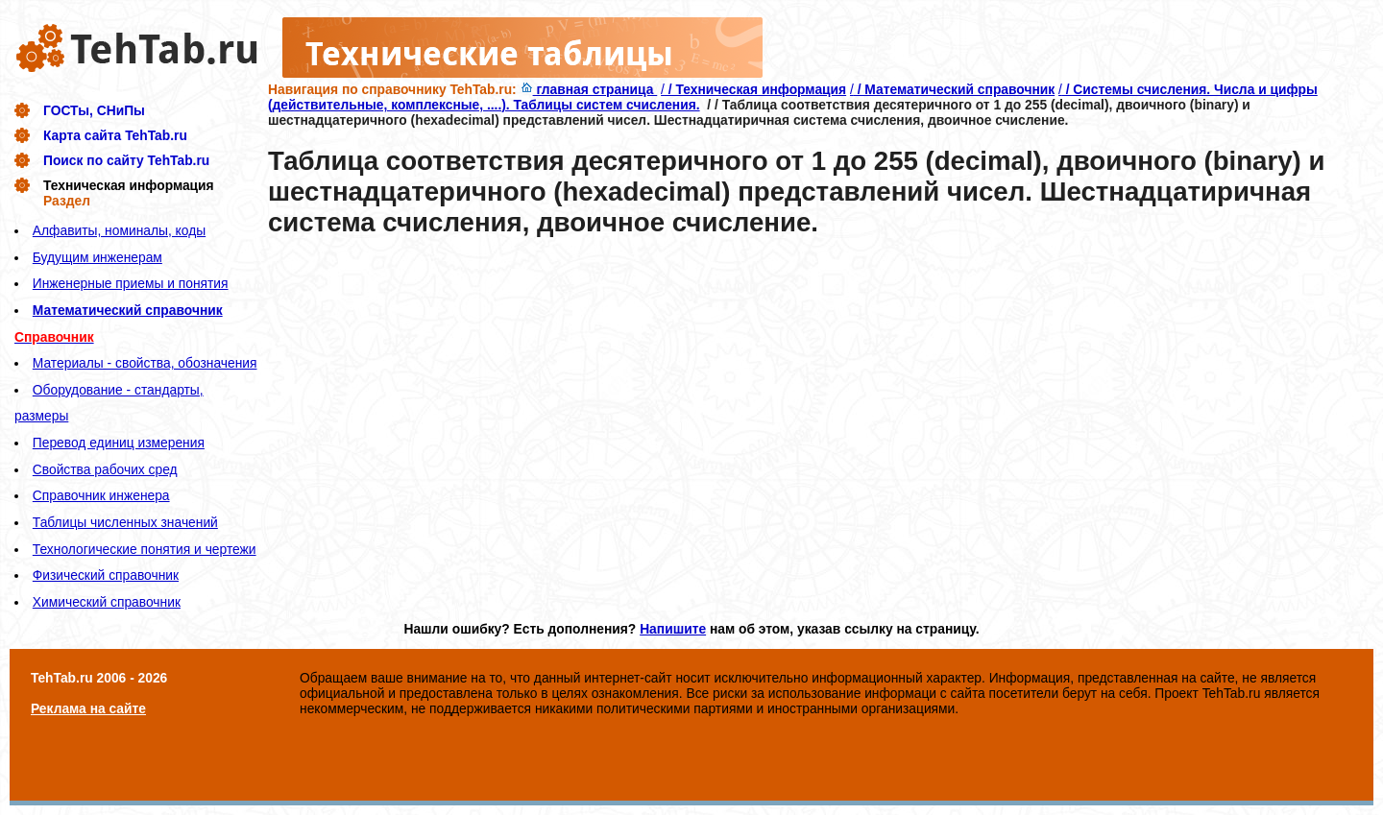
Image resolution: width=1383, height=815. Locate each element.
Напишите (673, 628)
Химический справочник (107, 602)
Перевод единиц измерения (119, 442)
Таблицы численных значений (125, 522)
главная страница (589, 89)
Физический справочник (106, 575)
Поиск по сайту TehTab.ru (126, 160)
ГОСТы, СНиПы (94, 110)
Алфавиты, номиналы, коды (119, 230)
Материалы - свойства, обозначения (145, 363)
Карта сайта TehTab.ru (115, 135)
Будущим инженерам (97, 257)
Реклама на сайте (88, 708)
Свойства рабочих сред (105, 469)
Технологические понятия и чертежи (144, 549)
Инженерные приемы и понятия (131, 283)
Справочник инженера (101, 495)
